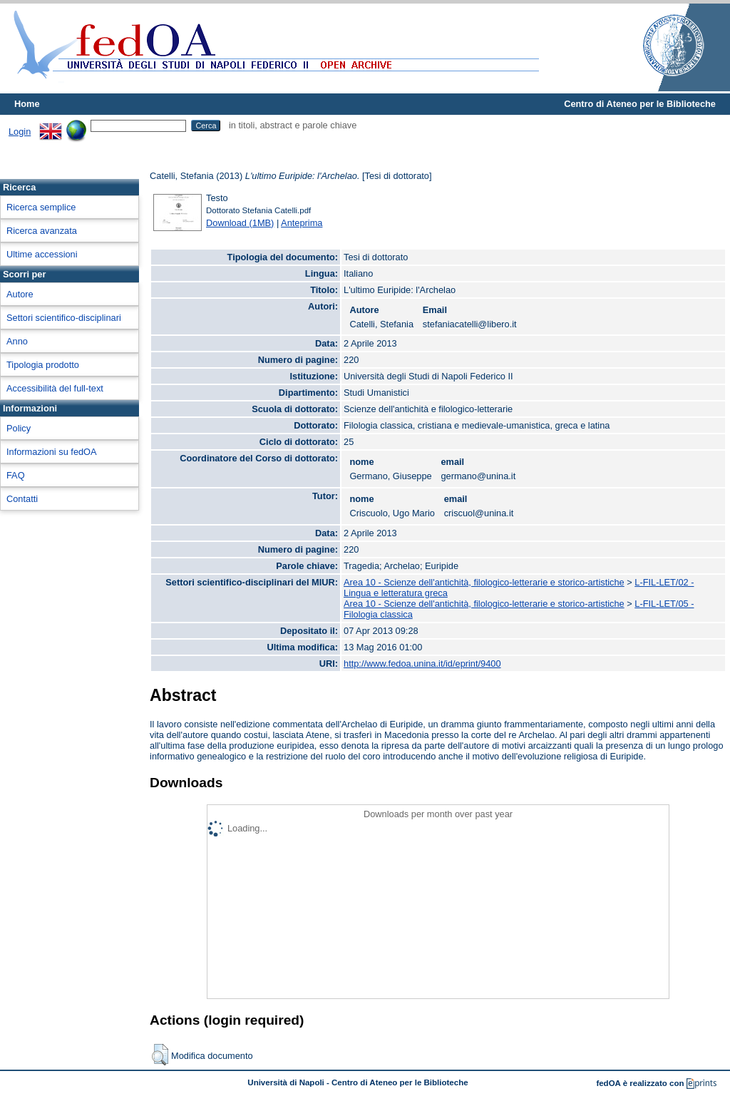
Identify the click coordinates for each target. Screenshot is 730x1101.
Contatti (22, 498)
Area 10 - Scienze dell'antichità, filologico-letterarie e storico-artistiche (484, 582)
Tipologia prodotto (42, 364)
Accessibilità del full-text (54, 388)
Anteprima (301, 222)
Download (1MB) (240, 222)
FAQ (15, 475)
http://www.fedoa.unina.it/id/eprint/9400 (422, 663)
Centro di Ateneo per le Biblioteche (640, 103)
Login (20, 131)
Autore (20, 294)
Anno (17, 341)
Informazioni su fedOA (51, 451)
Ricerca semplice (41, 207)
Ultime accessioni (42, 254)
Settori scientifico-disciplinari (63, 317)
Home (27, 103)
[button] (160, 1054)
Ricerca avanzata (41, 230)
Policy (18, 428)
